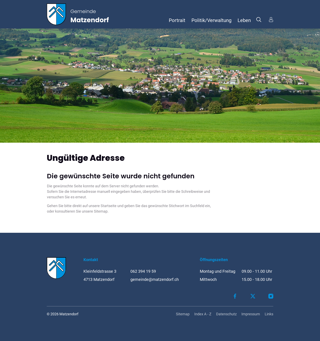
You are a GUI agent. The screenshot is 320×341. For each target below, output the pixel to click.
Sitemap (183, 314)
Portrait (177, 20)
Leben (244, 20)
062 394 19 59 (143, 271)
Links (269, 314)
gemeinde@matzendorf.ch (154, 279)
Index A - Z (202, 314)
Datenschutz (226, 314)
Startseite (109, 206)
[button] (258, 19)
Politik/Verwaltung (211, 20)
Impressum (250, 314)
